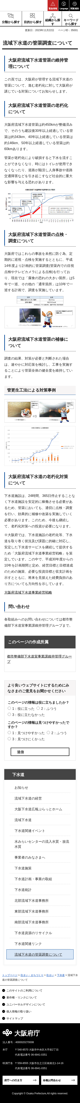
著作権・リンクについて (21, 997)
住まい (50, 975)
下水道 (18, 774)
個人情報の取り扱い (18, 1011)
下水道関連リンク (28, 944)
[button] (53, 5)
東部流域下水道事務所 (32, 911)
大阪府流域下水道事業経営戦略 (28, 592)
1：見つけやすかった (28, 733)
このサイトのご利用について (24, 990)
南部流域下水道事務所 (32, 922)
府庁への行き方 (13, 1080)
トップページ (9, 975)
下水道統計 (23, 890)
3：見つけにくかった (28, 739)
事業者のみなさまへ (30, 857)
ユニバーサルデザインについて (25, 1004)
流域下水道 (23, 820)
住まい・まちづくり (32, 975)
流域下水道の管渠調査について (38, 954)
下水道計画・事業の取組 (33, 879)
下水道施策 (23, 868)
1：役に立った (23, 708)
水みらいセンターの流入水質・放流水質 (42, 844)
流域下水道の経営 (28, 798)
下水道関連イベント (30, 831)
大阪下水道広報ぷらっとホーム (38, 809)
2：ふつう (49, 708)
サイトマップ (14, 1018)
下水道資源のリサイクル (33, 933)
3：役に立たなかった (28, 715)
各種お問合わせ (52, 1080)
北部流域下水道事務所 (32, 900)
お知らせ (21, 787)
